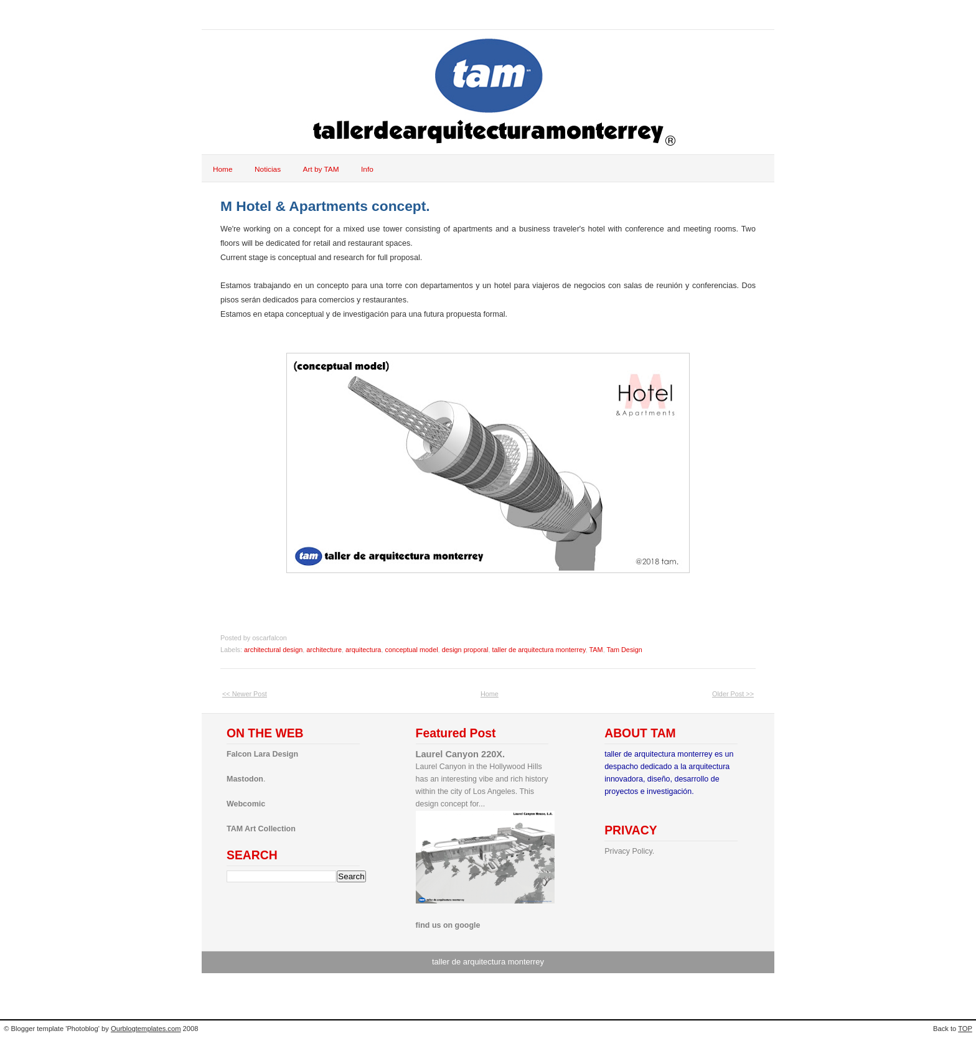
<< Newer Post (244, 694)
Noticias (268, 169)
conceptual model (411, 649)
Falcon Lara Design (262, 754)
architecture (324, 649)
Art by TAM (321, 169)
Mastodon (245, 779)
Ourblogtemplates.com (146, 1028)
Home (223, 169)
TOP (965, 1028)
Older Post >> (733, 694)
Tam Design (624, 649)
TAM (596, 649)
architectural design (273, 649)
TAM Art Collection (261, 828)
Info (367, 169)
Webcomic (246, 804)
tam (226, 15)
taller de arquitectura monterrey (539, 649)
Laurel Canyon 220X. (460, 754)
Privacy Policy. (629, 851)
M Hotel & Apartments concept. (325, 206)
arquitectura (363, 649)
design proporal (465, 649)
